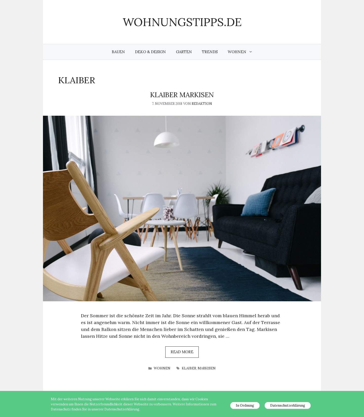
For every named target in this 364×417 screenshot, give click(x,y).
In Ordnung (245, 405)
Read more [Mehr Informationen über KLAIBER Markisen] (182, 351)
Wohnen (243, 51)
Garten (184, 51)
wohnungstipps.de (182, 22)
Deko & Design (150, 51)
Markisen (207, 368)
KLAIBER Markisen (182, 94)
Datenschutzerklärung (287, 405)
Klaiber (189, 368)
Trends (210, 51)
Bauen (118, 51)
